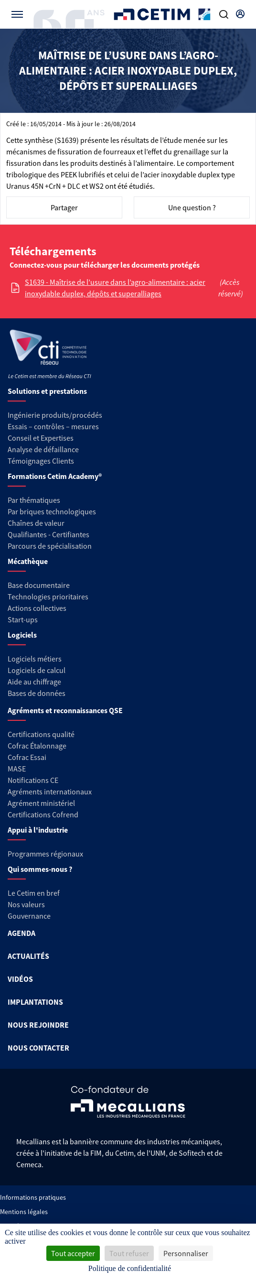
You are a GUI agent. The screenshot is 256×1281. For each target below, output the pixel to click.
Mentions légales (24, 1211)
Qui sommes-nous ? (40, 869)
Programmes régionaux (45, 853)
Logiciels (22, 635)
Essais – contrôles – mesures (53, 426)
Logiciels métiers (35, 658)
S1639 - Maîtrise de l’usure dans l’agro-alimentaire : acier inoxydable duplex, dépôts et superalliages (115, 287)
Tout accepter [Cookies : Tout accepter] (73, 1253)
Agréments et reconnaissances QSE (65, 710)
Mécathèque (28, 561)
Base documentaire (39, 585)
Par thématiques (34, 500)
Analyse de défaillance (43, 449)
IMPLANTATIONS (35, 1002)
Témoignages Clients (41, 461)
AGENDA (21, 933)
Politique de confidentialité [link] (129, 1268)
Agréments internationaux (50, 791)
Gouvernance (29, 916)
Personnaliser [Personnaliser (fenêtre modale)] (185, 1253)
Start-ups (23, 619)
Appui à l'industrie (38, 830)
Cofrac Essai (27, 757)
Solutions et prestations (47, 391)
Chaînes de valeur (36, 523)
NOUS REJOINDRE (38, 1025)
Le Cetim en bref (34, 893)
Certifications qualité (41, 734)
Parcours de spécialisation (50, 546)
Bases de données (36, 693)
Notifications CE (33, 780)
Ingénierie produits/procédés (55, 415)
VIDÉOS (20, 979)
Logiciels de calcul (36, 670)
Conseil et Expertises (41, 438)
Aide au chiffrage (34, 681)
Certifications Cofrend (43, 814)
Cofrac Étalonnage (37, 745)
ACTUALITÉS (28, 956)
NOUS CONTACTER (38, 1048)
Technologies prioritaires (48, 596)
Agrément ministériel (41, 803)
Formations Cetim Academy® (55, 476)
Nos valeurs (26, 904)
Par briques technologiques (52, 511)
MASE (17, 768)
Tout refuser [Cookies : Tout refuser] (129, 1253)
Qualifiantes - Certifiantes (48, 534)
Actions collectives (37, 608)
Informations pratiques (33, 1197)
